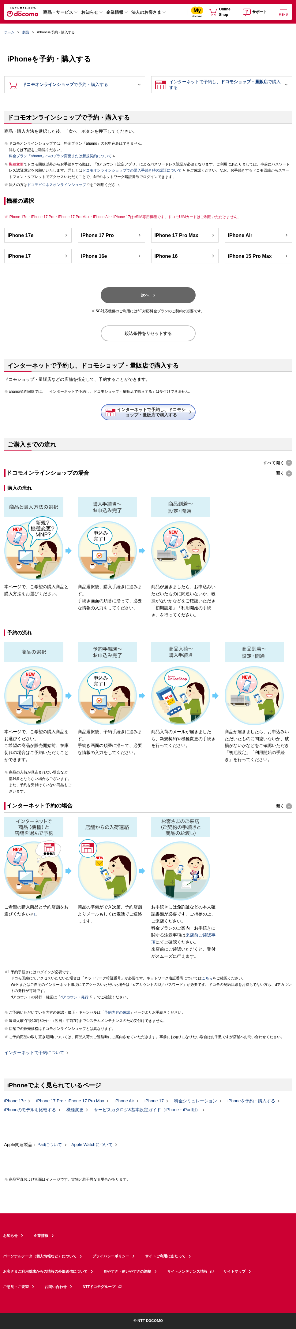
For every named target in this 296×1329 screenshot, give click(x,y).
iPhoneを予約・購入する (251, 1101)
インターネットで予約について (34, 1053)
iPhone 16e (111, 256)
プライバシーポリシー (110, 1256)
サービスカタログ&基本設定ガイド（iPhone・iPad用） (147, 1109)
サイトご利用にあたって (165, 1256)
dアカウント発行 (76, 997)
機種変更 (75, 1109)
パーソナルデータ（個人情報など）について (40, 1256)
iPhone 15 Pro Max (258, 256)
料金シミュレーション (195, 1101)
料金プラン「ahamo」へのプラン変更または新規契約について (60, 156)
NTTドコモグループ (102, 1286)
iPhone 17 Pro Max (185, 235)
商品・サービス (58, 12)
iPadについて (49, 1145)
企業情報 (114, 12)
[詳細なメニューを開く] (283, 11)
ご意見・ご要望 (16, 1287)
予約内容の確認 (117, 1012)
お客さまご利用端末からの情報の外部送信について (45, 1271)
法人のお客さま (146, 12)
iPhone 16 (185, 256)
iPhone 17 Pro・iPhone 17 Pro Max (70, 1101)
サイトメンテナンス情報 (190, 1271)
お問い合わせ (56, 1287)
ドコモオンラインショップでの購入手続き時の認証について (133, 170)
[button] (277, 463)
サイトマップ (234, 1271)
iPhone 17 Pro (111, 235)
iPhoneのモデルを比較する (30, 1109)
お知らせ (89, 12)
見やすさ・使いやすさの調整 (127, 1271)
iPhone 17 (38, 256)
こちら (207, 978)
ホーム (9, 32)
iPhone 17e (38, 235)
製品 (25, 32)
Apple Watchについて (92, 1145)
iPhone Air (258, 235)
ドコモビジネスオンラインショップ (56, 185)
